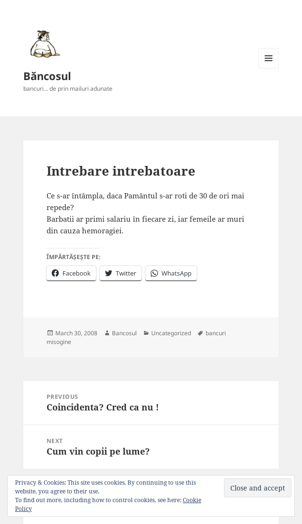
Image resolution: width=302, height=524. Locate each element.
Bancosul (124, 333)
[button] (43, 43)
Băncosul (47, 75)
